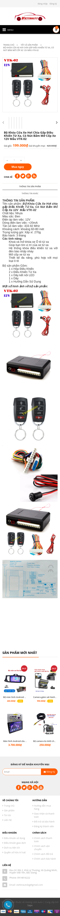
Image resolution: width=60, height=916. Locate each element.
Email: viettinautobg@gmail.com (26, 884)
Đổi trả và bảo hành (44, 821)
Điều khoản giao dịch (15, 842)
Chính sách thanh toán (43, 840)
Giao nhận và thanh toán (44, 815)
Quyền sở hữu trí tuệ (15, 852)
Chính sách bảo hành (45, 858)
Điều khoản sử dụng (14, 838)
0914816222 (23, 877)
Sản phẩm (9, 810)
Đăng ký (53, 3)
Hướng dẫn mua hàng (42, 807)
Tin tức (7, 815)
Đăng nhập (43, 3)
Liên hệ (8, 819)
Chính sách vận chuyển (42, 848)
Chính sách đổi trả (43, 853)
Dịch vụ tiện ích (12, 847)
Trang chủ (9, 805)
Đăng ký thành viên (44, 826)
